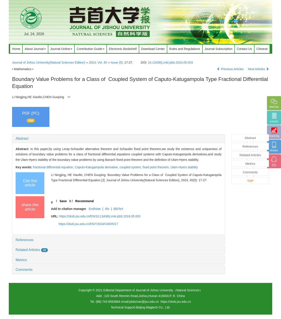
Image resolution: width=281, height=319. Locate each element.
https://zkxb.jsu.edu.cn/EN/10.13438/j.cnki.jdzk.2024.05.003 (99, 216)
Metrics (21, 260)
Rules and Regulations (184, 49)
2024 (92, 62)
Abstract (22, 138)
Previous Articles (230, 69)
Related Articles (32, 250)
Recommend (84, 201)
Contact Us (244, 49)
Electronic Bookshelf (123, 49)
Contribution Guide (90, 49)
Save (63, 201)
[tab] (118, 138)
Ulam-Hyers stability (184, 167)
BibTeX (118, 209)
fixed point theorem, (157, 167)
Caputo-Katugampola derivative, (97, 167)
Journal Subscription (218, 49)
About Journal (35, 49)
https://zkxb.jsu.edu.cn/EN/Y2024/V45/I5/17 (88, 224)
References (25, 240)
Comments (24, 269)
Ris (107, 209)
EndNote (95, 209)
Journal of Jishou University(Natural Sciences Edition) (48, 62)
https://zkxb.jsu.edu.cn (175, 301)
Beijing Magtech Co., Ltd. (153, 307)
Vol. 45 (102, 62)
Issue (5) (116, 62)
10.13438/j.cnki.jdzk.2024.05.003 (170, 62)
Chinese (262, 49)
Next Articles (258, 69)
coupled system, (131, 167)
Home (16, 49)
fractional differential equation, (54, 167)
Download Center (153, 49)
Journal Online (61, 49)
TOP (250, 181)
